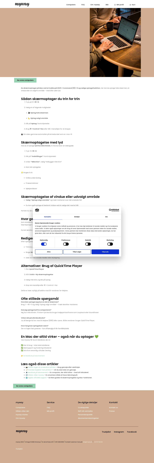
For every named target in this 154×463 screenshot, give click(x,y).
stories (22, 414)
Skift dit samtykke (86, 410)
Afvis (49, 252)
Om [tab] (106, 216)
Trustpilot (99, 431)
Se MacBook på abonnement (34, 356)
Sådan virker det (23, 410)
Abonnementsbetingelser (89, 417)
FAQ (83, 5)
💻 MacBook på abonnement (37, 372)
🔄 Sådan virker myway (35, 375)
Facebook (130, 431)
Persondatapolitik (86, 414)
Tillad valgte (77, 252)
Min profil (51, 410)
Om (95, 5)
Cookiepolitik (83, 407)
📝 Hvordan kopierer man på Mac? (39, 370)
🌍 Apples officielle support (37, 378)
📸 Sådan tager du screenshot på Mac (41, 367)
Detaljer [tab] (77, 216)
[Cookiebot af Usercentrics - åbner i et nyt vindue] (110, 210)
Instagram (115, 431)
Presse (112, 410)
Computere (70, 5)
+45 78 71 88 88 (99, 442)
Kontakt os (114, 407)
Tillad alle (105, 252)
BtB (107, 5)
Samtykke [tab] (47, 216)
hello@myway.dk (88, 442)
